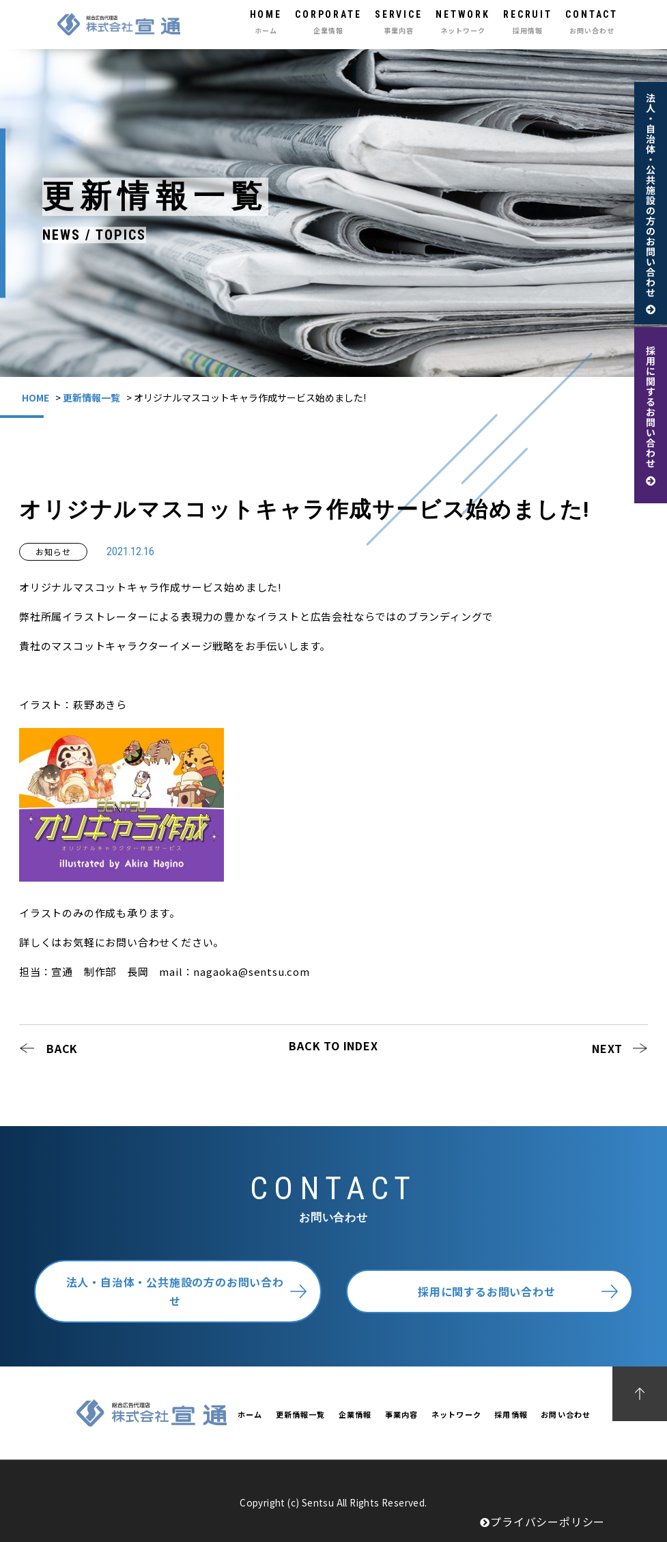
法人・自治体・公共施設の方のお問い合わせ (175, 1291)
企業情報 (355, 1414)
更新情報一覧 (91, 397)
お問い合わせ (566, 1414)
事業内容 (401, 1414)
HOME (35, 397)
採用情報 (510, 1414)
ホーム (250, 1414)
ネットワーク (456, 1414)
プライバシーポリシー (542, 1521)
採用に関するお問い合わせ (487, 1291)
